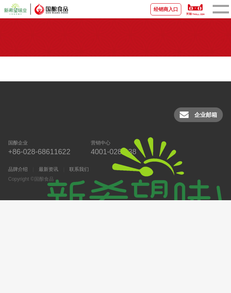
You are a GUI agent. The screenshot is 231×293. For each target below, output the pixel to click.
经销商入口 (166, 9)
